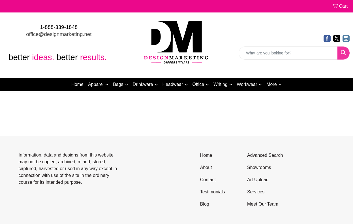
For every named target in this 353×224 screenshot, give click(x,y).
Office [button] (198, 84)
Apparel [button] (96, 84)
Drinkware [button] (143, 84)
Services (255, 191)
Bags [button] (118, 84)
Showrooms (259, 167)
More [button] (271, 84)
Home (77, 84)
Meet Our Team (262, 204)
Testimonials (212, 191)
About (206, 167)
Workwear (247, 84)
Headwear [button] (172, 84)
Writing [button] (220, 84)
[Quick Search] (288, 53)
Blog (204, 204)
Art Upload (258, 179)
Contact (208, 179)
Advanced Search (265, 155)
